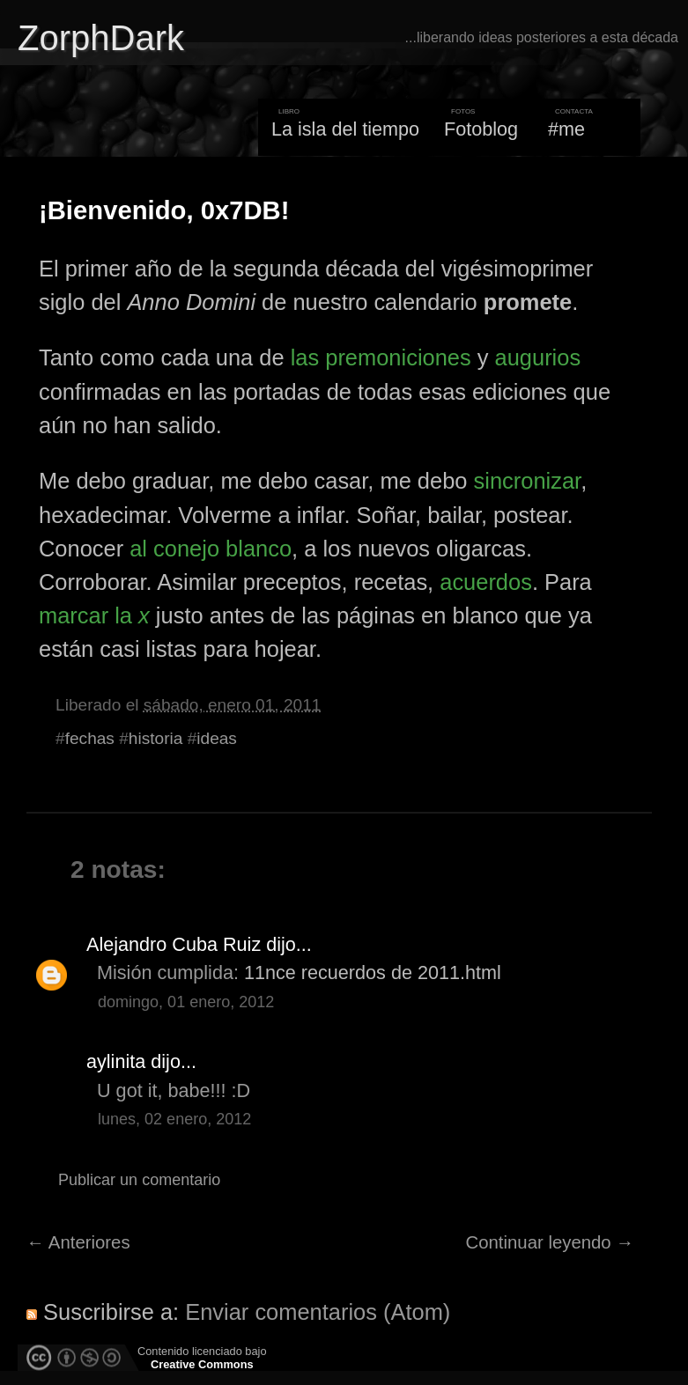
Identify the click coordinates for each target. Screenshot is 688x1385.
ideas (216, 738)
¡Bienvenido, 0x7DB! (164, 210)
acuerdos (486, 582)
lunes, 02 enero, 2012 (174, 1119)
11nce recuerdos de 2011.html (372, 972)
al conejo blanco (210, 548)
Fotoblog (481, 129)
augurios (538, 357)
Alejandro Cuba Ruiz (173, 944)
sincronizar (527, 480)
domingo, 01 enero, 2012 (186, 1002)
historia (156, 738)
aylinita (115, 1061)
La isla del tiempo (345, 129)
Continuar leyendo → (550, 1242)
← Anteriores (78, 1242)
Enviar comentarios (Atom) (317, 1312)
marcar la (94, 615)
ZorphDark (101, 37)
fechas (90, 738)
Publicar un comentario (139, 1180)
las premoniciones (381, 357)
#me (566, 129)
